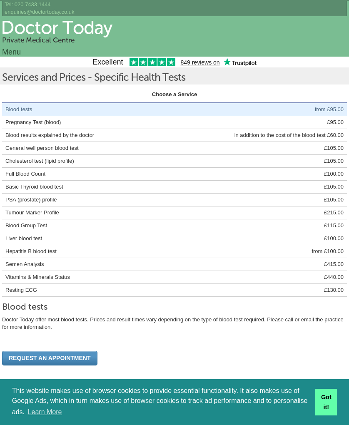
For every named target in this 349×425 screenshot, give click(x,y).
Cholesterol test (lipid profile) (39, 161)
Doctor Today (56, 29)
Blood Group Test (26, 225)
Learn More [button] (45, 411)
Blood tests (18, 109)
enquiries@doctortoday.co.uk (40, 12)
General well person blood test (42, 148)
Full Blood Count (25, 174)
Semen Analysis (24, 264)
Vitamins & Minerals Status (37, 277)
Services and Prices (43, 78)
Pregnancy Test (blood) (33, 122)
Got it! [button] (326, 402)
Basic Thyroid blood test (34, 187)
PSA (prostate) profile (31, 199)
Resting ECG (21, 290)
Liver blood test (23, 238)
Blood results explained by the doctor (49, 135)
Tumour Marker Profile (32, 212)
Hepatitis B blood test (31, 251)
